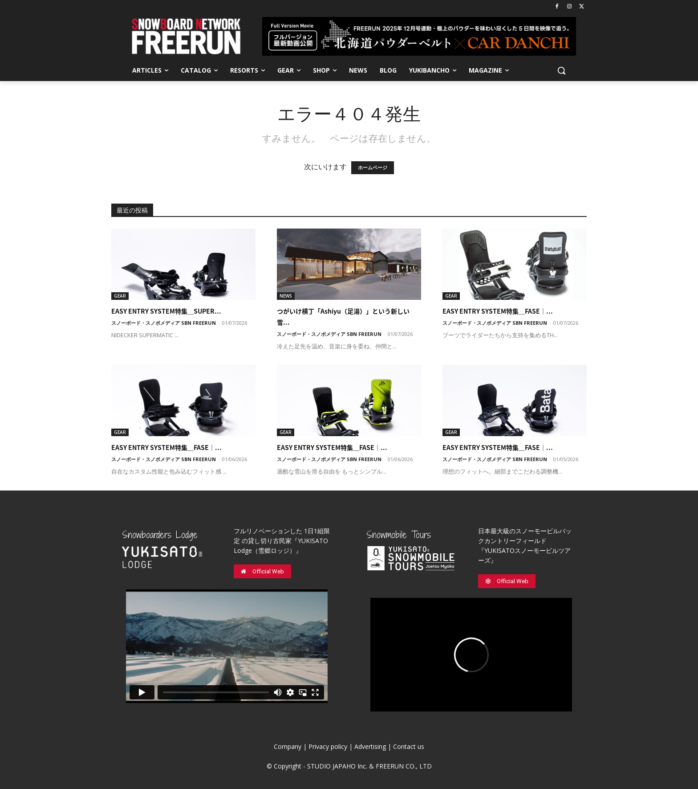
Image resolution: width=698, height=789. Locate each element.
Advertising (370, 746)
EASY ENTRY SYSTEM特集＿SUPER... (166, 311)
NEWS (286, 296)
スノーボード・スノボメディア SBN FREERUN (163, 322)
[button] (561, 70)
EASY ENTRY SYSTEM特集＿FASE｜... (497, 311)
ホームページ (372, 168)
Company (287, 746)
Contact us (408, 746)
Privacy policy (327, 746)
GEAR (120, 296)
